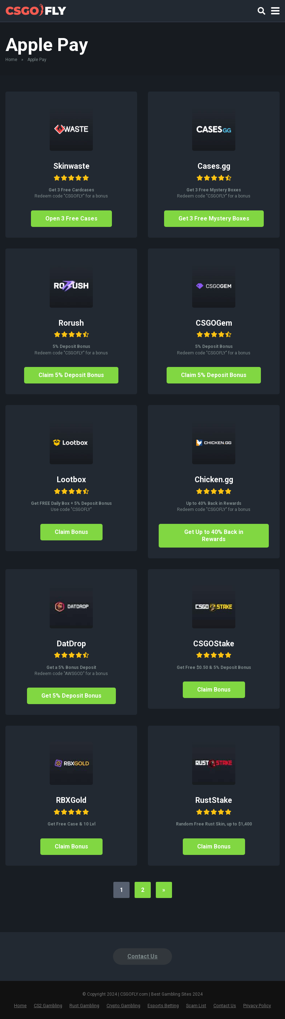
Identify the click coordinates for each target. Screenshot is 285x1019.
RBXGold (71, 800)
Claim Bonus (71, 532)
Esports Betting (163, 1005)
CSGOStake (213, 643)
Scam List (196, 1005)
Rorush (71, 322)
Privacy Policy (257, 1005)
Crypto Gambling (123, 1005)
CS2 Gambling (48, 1005)
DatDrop (71, 643)
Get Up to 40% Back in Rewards (213, 536)
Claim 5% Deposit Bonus (71, 375)
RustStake (213, 800)
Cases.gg (214, 166)
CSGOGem (214, 322)
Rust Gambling (84, 1005)
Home (11, 59)
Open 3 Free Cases (71, 218)
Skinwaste (71, 166)
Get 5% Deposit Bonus (71, 695)
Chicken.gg (214, 479)
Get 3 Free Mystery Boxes (213, 218)
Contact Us (142, 956)
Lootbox (71, 479)
